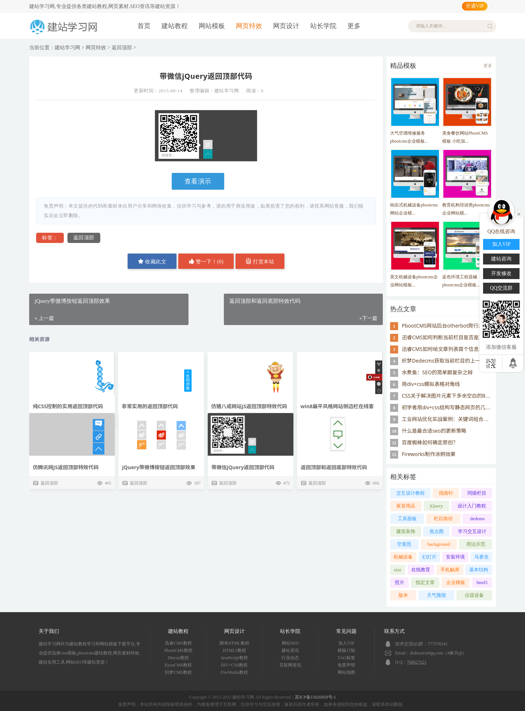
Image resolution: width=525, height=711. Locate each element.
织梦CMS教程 (178, 672)
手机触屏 (449, 569)
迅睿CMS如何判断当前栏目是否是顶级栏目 (450, 337)
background (439, 544)
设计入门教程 (472, 506)
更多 (354, 26)
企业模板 (455, 582)
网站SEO (290, 643)
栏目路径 (443, 518)
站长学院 (323, 26)
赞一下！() (205, 261)
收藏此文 (152, 261)
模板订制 (346, 650)
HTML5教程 (234, 650)
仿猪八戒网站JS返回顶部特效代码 (249, 406)
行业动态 (290, 657)
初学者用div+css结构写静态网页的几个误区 (451, 407)
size (397, 569)
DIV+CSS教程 (234, 665)
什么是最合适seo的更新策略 (434, 430)
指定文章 (425, 582)
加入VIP (346, 643)
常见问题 (346, 631)
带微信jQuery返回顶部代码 (242, 504)
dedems (477, 518)
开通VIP (475, 6)
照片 (399, 582)
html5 (482, 582)
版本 (403, 595)
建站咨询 (501, 259)
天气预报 (436, 595)
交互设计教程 (410, 493)
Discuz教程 (178, 657)
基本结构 (478, 569)
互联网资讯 (290, 665)
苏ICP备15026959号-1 (315, 697)
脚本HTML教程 (234, 643)
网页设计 (286, 26)
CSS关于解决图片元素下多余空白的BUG (447, 395)
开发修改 (501, 273)
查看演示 (197, 181)
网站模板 (212, 26)
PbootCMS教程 (178, 650)
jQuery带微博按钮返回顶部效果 (158, 504)
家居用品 (405, 506)
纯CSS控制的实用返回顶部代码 (68, 406)
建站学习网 (67, 47)
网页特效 (249, 26)
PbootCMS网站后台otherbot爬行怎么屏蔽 (450, 325)
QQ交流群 (501, 288)
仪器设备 (474, 595)
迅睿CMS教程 (178, 643)
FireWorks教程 (234, 672)
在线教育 (420, 569)
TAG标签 (346, 657)
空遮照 (404, 544)
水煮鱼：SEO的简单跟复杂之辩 (437, 372)
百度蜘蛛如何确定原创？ (430, 442)
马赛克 (481, 557)
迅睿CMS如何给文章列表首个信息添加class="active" (461, 348)
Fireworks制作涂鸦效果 (428, 454)
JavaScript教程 (234, 657)
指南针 (446, 493)
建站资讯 (290, 650)
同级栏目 (476, 493)
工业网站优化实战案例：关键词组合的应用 (450, 419)
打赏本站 (260, 261)
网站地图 (346, 672)
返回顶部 (122, 47)
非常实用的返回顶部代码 (150, 406)
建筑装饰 (405, 531)
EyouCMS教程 (178, 665)
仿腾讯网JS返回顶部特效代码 (65, 504)
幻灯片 (429, 557)
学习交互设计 (472, 531)
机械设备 (403, 557)
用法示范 (475, 544)
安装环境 (455, 557)
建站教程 (175, 26)
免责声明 (346, 665)
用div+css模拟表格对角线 (431, 383)
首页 (144, 26)
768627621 (417, 662)
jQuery (436, 506)
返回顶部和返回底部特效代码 (333, 504)
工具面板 (407, 518)
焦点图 (436, 531)
